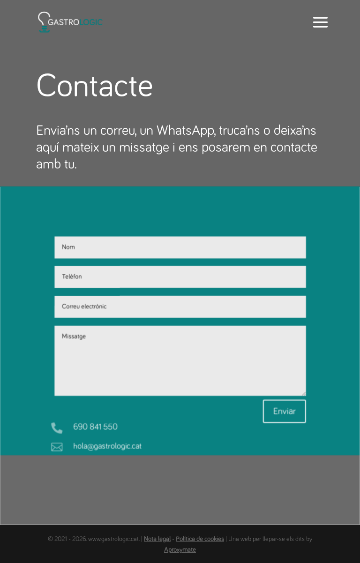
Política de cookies (200, 539)
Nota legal (157, 539)
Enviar (283, 406)
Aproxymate (180, 550)
